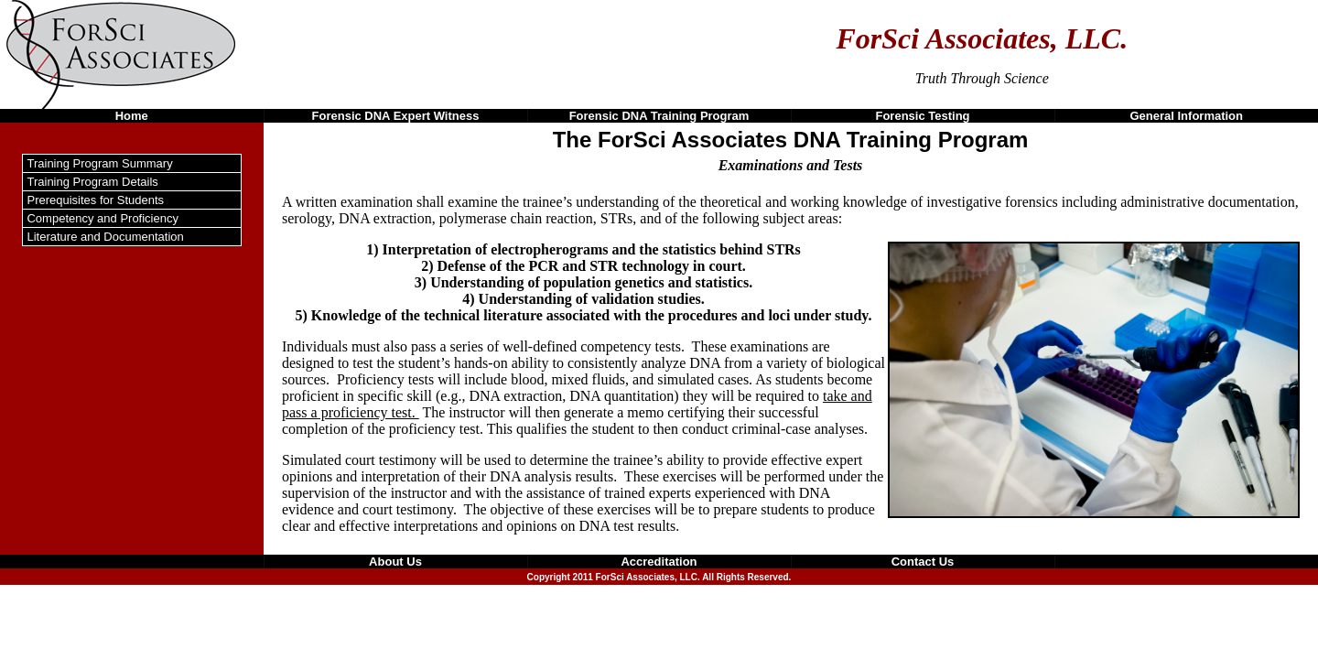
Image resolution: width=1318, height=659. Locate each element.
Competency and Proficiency (102, 218)
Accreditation (659, 561)
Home (131, 116)
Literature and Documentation (105, 236)
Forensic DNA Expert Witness (396, 116)
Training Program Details (92, 182)
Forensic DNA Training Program (659, 116)
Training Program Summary (99, 163)
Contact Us (923, 561)
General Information (1186, 116)
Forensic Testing (922, 116)
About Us (395, 561)
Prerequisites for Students (95, 200)
